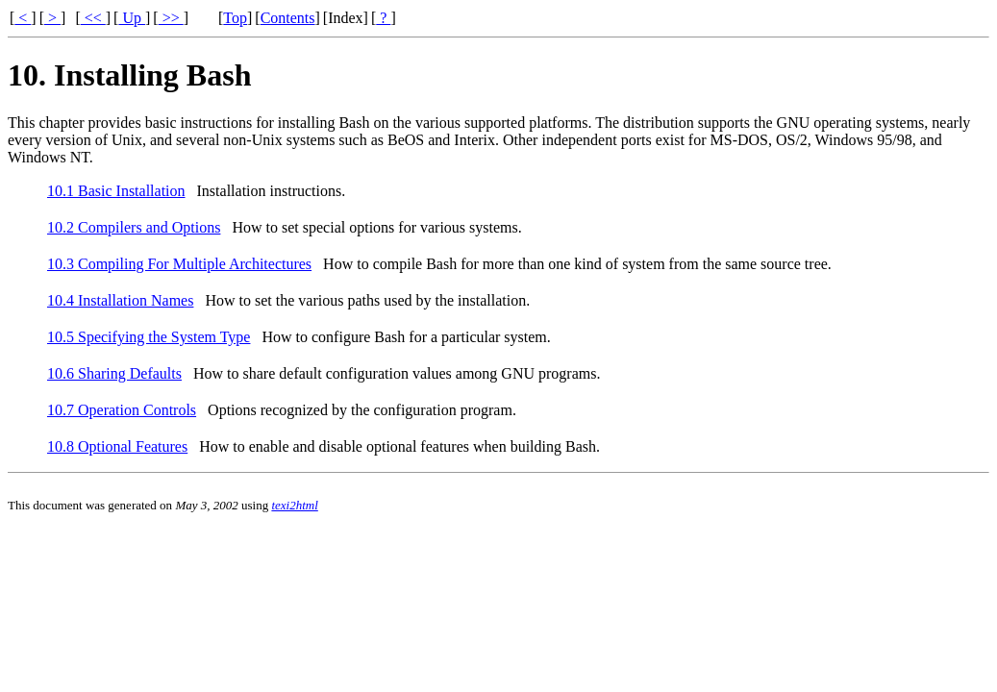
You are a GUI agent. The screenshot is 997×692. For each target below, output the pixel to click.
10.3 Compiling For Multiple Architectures (179, 264)
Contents (288, 18)
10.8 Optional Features (117, 446)
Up (131, 18)
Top (235, 18)
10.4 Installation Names (120, 300)
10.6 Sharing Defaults (114, 373)
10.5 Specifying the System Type (148, 337)
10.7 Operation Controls (121, 410)
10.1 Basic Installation (116, 191)
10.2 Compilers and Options (133, 227)
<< (93, 18)
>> (171, 18)
